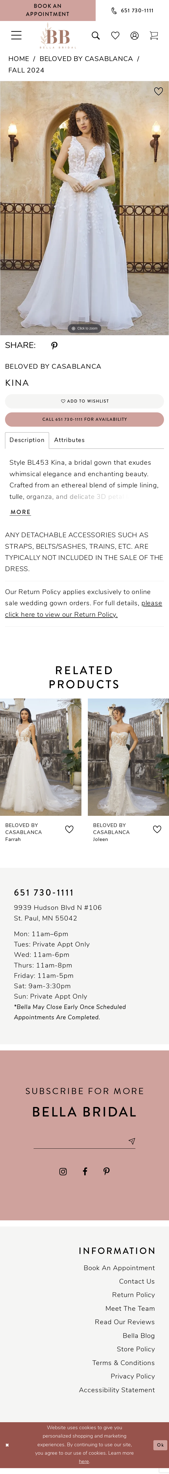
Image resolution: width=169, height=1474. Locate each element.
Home (18, 59)
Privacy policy (133, 1383)
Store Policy (136, 1355)
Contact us (137, 1288)
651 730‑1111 (44, 897)
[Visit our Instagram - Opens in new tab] (63, 1178)
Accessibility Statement (117, 1396)
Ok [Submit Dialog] (160, 1451)
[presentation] (40, 761)
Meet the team (130, 1315)
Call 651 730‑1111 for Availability (84, 422)
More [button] (22, 516)
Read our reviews (125, 1328)
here (84, 1468)
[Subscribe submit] (136, 1147)
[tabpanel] (84, 208)
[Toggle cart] (153, 35)
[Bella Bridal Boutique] (58, 35)
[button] (134, 35)
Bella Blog (139, 1342)
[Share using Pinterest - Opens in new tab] (54, 346)
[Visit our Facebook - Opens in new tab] (85, 1178)
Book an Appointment (119, 1274)
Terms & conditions (123, 1369)
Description (27, 444)
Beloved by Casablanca (86, 59)
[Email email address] (84, 1147)
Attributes (69, 444)
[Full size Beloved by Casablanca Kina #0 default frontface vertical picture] (84, 208)
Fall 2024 (26, 70)
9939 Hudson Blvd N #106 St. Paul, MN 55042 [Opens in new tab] (58, 918)
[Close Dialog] (8, 1451)
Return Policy (133, 1301)
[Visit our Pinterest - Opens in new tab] (106, 1178)
